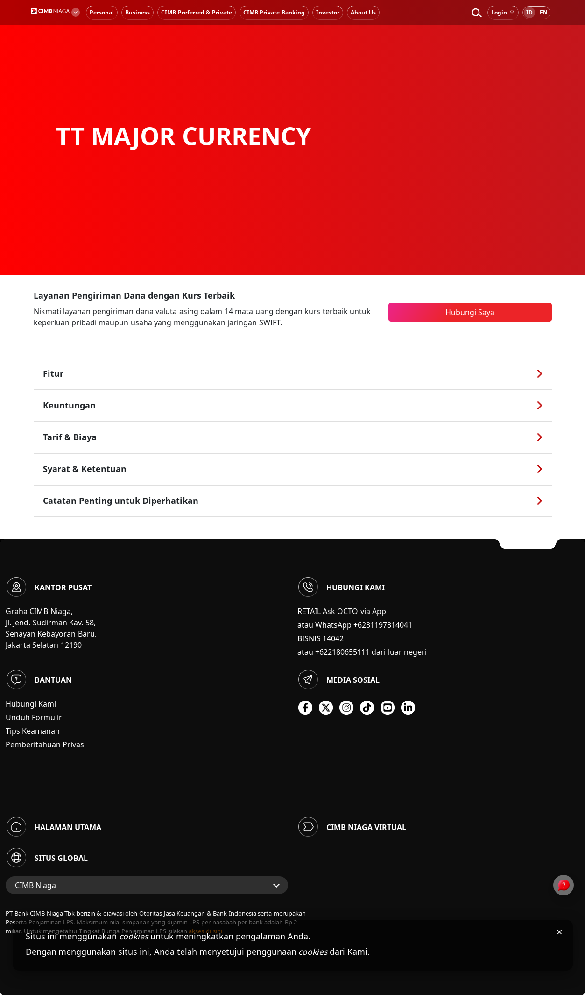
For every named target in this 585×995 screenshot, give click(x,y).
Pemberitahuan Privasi (46, 744)
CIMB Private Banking (274, 12)
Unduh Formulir (34, 717)
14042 (333, 638)
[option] (292, 137)
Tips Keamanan (33, 731)
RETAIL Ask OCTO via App (342, 611)
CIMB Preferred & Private (196, 12)
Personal (102, 12)
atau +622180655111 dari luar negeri (362, 652)
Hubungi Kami (31, 704)
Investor (327, 12)
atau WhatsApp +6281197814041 (355, 625)
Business (137, 12)
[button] (476, 13)
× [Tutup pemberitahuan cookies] (560, 931)
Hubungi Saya (469, 312)
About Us (363, 12)
